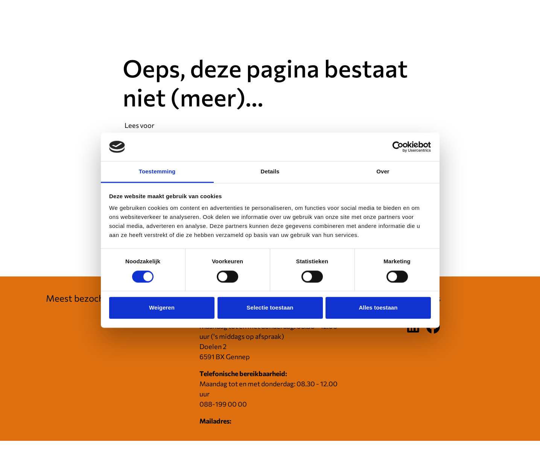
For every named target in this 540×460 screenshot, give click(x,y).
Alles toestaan (378, 308)
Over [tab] (382, 172)
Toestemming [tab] (157, 172)
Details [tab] (270, 172)
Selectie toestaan (269, 308)
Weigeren (162, 308)
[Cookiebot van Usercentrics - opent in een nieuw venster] (398, 146)
